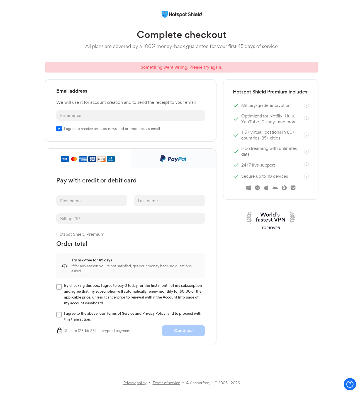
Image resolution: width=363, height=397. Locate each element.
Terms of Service (120, 313)
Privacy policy (135, 383)
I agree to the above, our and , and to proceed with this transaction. (133, 316)
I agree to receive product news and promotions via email (112, 128)
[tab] (88, 158)
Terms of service (166, 383)
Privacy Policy (153, 313)
